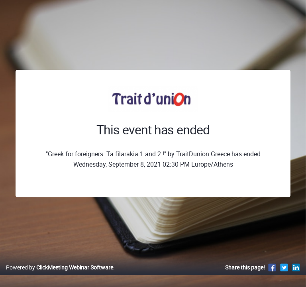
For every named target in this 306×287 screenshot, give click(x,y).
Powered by (59, 267)
